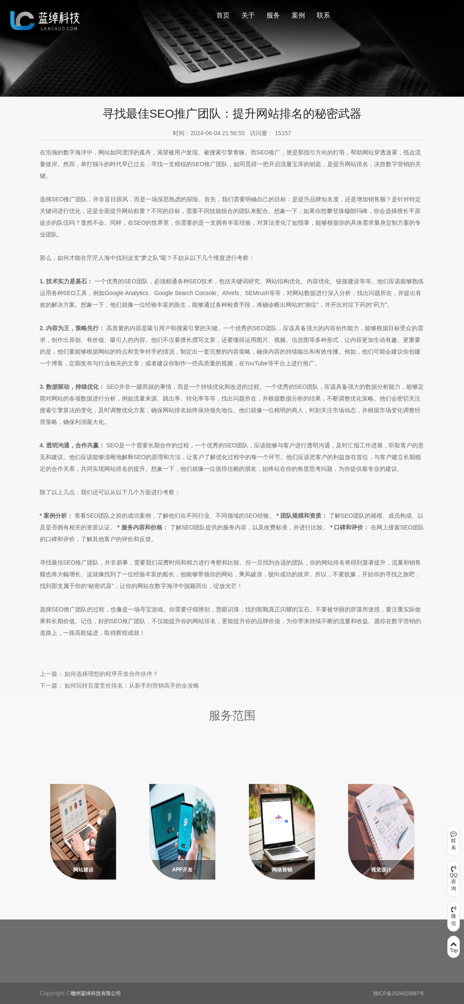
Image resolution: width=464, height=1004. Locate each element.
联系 (323, 15)
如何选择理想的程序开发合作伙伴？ (111, 673)
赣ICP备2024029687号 (399, 993)
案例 (298, 15)
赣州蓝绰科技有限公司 (96, 993)
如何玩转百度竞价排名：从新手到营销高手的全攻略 (131, 685)
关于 (248, 15)
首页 (223, 15)
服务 (273, 15)
